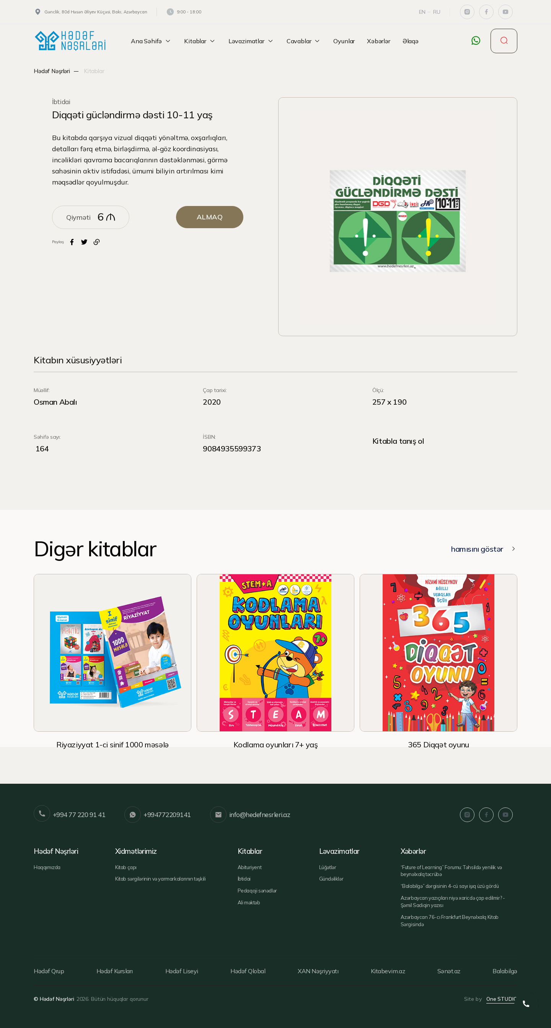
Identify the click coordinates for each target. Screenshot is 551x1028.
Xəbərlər (378, 41)
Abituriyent (250, 867)
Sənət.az (448, 971)
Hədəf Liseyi (181, 971)
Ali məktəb (249, 902)
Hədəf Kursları (114, 971)
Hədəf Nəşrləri (52, 71)
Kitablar (200, 41)
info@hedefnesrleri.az (250, 814)
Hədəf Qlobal (247, 971)
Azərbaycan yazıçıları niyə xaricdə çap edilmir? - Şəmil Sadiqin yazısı (453, 901)
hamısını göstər (484, 549)
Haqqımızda (47, 867)
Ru (436, 11)
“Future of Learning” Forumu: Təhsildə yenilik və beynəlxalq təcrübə (451, 871)
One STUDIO (501, 999)
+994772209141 (157, 814)
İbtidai (61, 102)
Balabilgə (504, 971)
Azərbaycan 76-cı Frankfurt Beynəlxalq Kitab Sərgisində (450, 920)
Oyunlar (344, 41)
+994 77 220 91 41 (69, 815)
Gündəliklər (331, 879)
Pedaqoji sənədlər (257, 890)
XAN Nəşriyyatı (318, 971)
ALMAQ (210, 216)
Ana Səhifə (151, 41)
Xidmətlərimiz (136, 851)
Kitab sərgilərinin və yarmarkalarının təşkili (160, 879)
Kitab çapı (126, 867)
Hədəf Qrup (49, 971)
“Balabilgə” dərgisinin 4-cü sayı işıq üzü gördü (450, 886)
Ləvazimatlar (251, 41)
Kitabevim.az (388, 971)
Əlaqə (411, 41)
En (422, 11)
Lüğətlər (327, 867)
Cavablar (304, 41)
